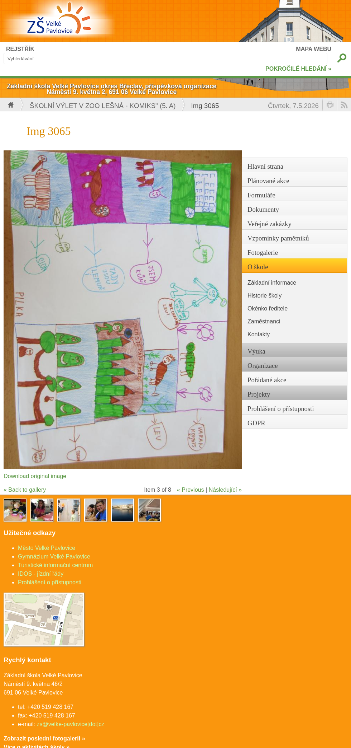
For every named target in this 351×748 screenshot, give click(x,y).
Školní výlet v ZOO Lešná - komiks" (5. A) (103, 105)
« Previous (190, 490)
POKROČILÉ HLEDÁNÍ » (298, 69)
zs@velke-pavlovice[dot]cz (70, 724)
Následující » (225, 490)
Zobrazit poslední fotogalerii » (44, 738)
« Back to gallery (25, 490)
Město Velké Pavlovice (46, 548)
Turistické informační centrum (55, 565)
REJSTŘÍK (20, 49)
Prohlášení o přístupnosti (49, 582)
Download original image (35, 476)
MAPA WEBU (313, 49)
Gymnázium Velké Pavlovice (54, 556)
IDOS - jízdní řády (40, 574)
